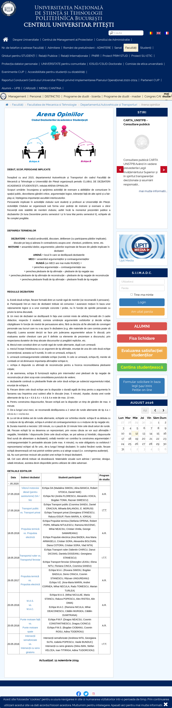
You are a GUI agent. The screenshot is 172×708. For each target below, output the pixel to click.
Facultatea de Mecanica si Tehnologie (52, 104)
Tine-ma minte (142, 294)
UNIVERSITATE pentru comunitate (63, 63)
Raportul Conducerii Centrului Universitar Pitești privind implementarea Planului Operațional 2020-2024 (69, 80)
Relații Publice (48, 55)
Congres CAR (153, 96)
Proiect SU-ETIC (142, 55)
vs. (22, 512)
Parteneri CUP (150, 80)
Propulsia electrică (30, 584)
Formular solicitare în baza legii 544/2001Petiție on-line (142, 386)
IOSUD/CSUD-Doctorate (105, 63)
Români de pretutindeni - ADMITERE (87, 47)
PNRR (95, 55)
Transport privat (32, 512)
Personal (35, 96)
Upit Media (126, 260)
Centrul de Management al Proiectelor (67, 39)
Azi (145, 410)
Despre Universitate (26, 39)
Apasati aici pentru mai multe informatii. (137, 705)
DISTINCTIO (52, 96)
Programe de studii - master (122, 96)
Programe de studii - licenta (82, 96)
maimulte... (166, 96)
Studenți (145, 47)
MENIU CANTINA (50, 88)
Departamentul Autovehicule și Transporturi (108, 104)
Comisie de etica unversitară (144, 63)
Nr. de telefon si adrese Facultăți (23, 47)
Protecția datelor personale (20, 63)
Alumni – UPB (11, 88)
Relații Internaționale (74, 55)
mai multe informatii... (153, 191)
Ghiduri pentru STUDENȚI (18, 55)
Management (17, 96)
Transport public (30, 508)
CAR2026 (30, 88)
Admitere (54, 47)
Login (142, 302)
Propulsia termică (30, 529)
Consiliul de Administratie (113, 39)
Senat (118, 47)
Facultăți (131, 47)
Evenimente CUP (13, 72)
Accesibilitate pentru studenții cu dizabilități (56, 72)
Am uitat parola (142, 311)
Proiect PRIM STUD (115, 55)
